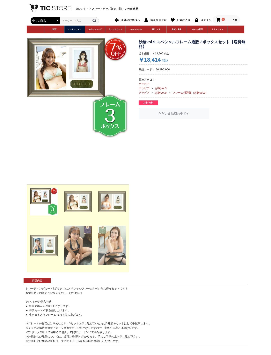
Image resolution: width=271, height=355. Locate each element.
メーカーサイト (74, 29)
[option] (78, 87)
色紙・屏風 (176, 29)
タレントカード (115, 29)
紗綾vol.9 (161, 88)
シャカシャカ (136, 29)
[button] (44, 202)
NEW (54, 29)
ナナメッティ (217, 29)
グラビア (144, 83)
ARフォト (156, 29)
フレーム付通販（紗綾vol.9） (190, 92)
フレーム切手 (197, 29)
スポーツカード (95, 29)
